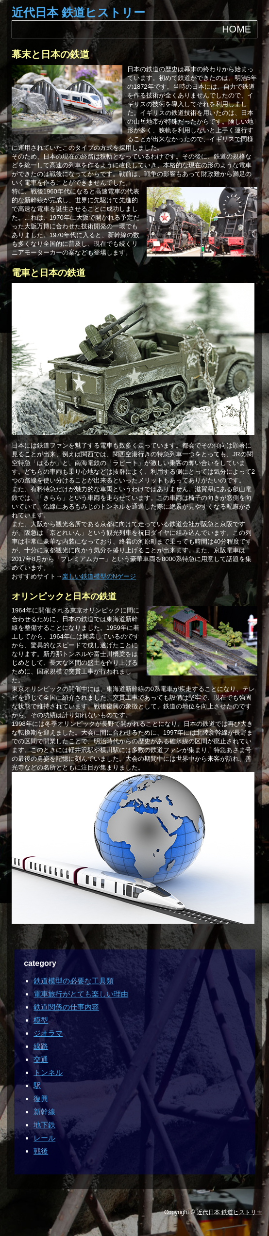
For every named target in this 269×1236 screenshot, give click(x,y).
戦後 (41, 1151)
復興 (41, 1098)
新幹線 (44, 1112)
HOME (236, 29)
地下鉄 (44, 1125)
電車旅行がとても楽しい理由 (81, 994)
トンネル (48, 1072)
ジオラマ (48, 1033)
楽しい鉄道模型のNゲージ (99, 576)
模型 (41, 1020)
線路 (41, 1046)
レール (44, 1138)
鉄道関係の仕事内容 (66, 1007)
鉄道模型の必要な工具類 (74, 981)
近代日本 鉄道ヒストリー (78, 12)
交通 (41, 1059)
